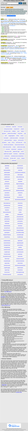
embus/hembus (20, 197)
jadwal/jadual (20, 214)
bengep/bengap (7, 197)
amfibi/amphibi (7, 174)
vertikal (17, 135)
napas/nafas (7, 263)
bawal (22, 9)
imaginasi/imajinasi (7, 234)
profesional (14, 160)
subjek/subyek (20, 267)
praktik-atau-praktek (14, 137)
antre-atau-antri (19, 142)
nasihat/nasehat (7, 265)
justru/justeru (20, 221)
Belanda (2, 11)
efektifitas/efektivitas (20, 190)
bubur (18, 11)
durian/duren (20, 186)
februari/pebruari (7, 203)
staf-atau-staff (13, 158)
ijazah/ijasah (7, 232)
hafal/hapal (7, 223)
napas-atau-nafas (7, 151)
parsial (22, 151)
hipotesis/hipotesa (7, 230)
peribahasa (20, 149)
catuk (25, 133)
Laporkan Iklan (19, 392)
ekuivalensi (4, 142)
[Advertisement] (14, 78)
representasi (13, 149)
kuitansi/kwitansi (7, 242)
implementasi (21, 153)
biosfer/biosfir (20, 165)
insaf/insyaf (20, 205)
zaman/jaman (20, 274)
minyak (14, 146)
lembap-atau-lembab (8, 128)
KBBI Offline (4, 384)
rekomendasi (5, 158)
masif (6, 135)
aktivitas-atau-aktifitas (12, 133)
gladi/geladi (7, 216)
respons (15, 140)
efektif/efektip (20, 188)
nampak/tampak (7, 260)
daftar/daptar (20, 174)
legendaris (4, 133)
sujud (9, 142)
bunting (2, 13)
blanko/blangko (20, 167)
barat (18, 131)
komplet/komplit (20, 234)
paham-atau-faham (8, 140)
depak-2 (22, 131)
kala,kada (14, 126)
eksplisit (22, 128)
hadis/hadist (7, 221)
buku (21, 11)
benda (7, 11)
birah (14, 11)
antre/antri (7, 181)
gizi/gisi (7, 214)
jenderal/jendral (20, 218)
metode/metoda (7, 254)
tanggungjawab (11, 135)
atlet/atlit (7, 188)
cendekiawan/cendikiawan (20, 172)
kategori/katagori (20, 230)
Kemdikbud (3, 296)
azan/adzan (7, 192)
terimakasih (6, 137)
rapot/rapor (20, 254)
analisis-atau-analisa (21, 146)
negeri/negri (7, 269)
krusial (18, 158)
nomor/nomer (7, 272)
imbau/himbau (7, 237)
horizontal (8, 149)
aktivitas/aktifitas (7, 170)
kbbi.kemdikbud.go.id (6, 305)
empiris (22, 135)
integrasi (23, 158)
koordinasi (15, 153)
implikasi (14, 131)
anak (7, 9)
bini (10, 11)
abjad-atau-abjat (16, 151)
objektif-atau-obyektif (8, 153)
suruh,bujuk (20, 126)
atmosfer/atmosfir (6, 190)
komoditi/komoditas (20, 232)
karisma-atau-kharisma (19, 144)
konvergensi (21, 137)
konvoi (13, 142)
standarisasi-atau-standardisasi (17, 156)
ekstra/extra (20, 192)
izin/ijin (20, 212)
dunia (20, 13)
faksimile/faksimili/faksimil (20, 199)
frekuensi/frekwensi (7, 212)
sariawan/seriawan (20, 258)
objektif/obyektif (20, 242)
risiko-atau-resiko (7, 131)
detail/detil (20, 181)
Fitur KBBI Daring (7, 291)
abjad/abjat (7, 165)
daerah (6, 13)
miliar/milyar (7, 258)
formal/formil (7, 207)
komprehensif (16, 128)
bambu (14, 9)
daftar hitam (11, 13)
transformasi (8, 126)
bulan (25, 11)
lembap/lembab (7, 245)
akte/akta (7, 167)
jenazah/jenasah (20, 216)
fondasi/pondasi (7, 205)
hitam (11, 7)
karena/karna (20, 223)
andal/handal (7, 176)
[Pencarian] (10, 3)
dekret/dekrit (20, 179)
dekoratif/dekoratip (20, 176)
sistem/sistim (20, 263)
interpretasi (20, 133)
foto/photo (7, 209)
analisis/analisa (7, 179)
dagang (16, 13)
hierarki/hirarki (7, 227)
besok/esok (7, 199)
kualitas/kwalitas (7, 240)
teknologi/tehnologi (20, 272)
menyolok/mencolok (7, 256)
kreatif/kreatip (20, 237)
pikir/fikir (20, 247)
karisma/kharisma (20, 227)
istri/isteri (20, 209)
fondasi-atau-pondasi (7, 146)
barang (17, 9)
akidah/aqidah (7, 172)
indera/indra (20, 203)
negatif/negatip (7, 267)
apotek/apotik (7, 183)
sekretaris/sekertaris (20, 260)
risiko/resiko (20, 256)
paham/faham (20, 245)
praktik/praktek (20, 249)
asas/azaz (7, 186)
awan (10, 9)
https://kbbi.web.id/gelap (11, 15)
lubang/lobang (7, 247)
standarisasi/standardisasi (20, 265)
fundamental (6, 156)
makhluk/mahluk (7, 249)
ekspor (23, 13)
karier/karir (20, 225)
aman (25, 142)
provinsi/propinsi (20, 251)
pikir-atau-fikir (21, 140)
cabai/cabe (20, 170)
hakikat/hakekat (7, 225)
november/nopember (7, 274)
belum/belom (7, 195)
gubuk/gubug (7, 218)
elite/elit (20, 195)
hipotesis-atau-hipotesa (8, 144)
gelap (8, 7)
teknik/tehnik (20, 269)
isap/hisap (20, 207)
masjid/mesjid (7, 251)
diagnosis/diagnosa (20, 183)
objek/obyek (20, 240)
